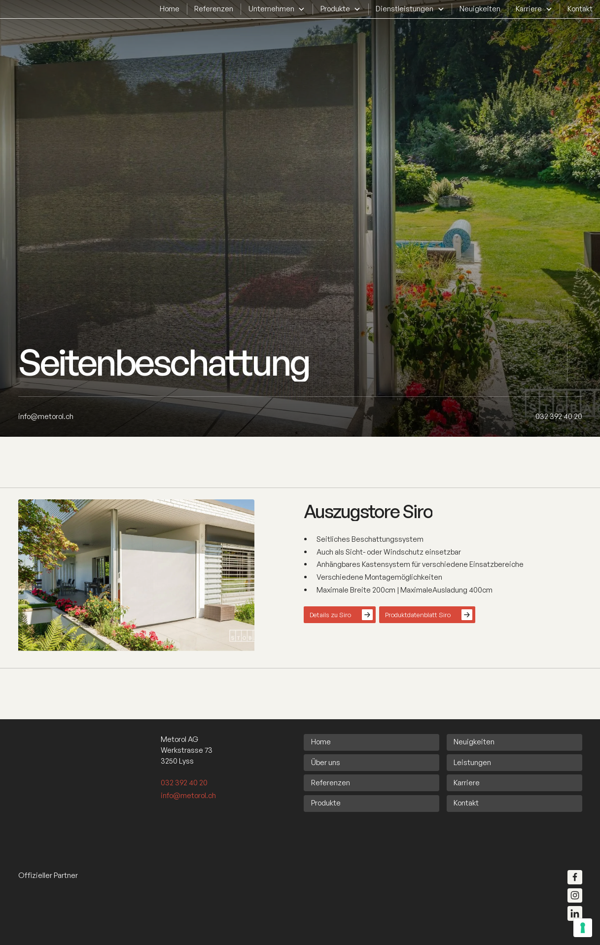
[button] (276, 8)
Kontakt (580, 8)
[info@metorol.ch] (45, 416)
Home (169, 8)
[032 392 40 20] (558, 416)
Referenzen (213, 8)
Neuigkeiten (479, 8)
